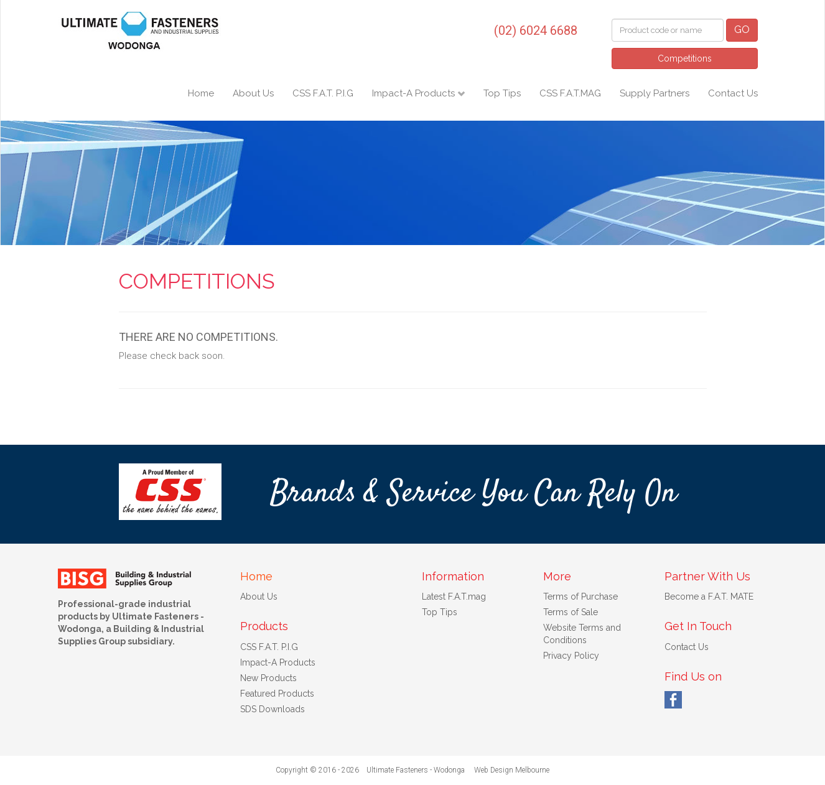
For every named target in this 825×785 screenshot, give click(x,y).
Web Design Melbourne (511, 770)
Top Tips (502, 93)
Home (201, 93)
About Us (253, 93)
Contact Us (733, 93)
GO (742, 29)
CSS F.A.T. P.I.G (322, 93)
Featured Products (277, 694)
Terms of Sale (570, 612)
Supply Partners (654, 93)
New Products (268, 678)
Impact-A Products (414, 93)
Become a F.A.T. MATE (708, 597)
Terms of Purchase (580, 597)
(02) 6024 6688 (535, 30)
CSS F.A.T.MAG (570, 93)
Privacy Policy (571, 656)
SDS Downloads (272, 709)
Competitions (685, 58)
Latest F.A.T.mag (454, 597)
